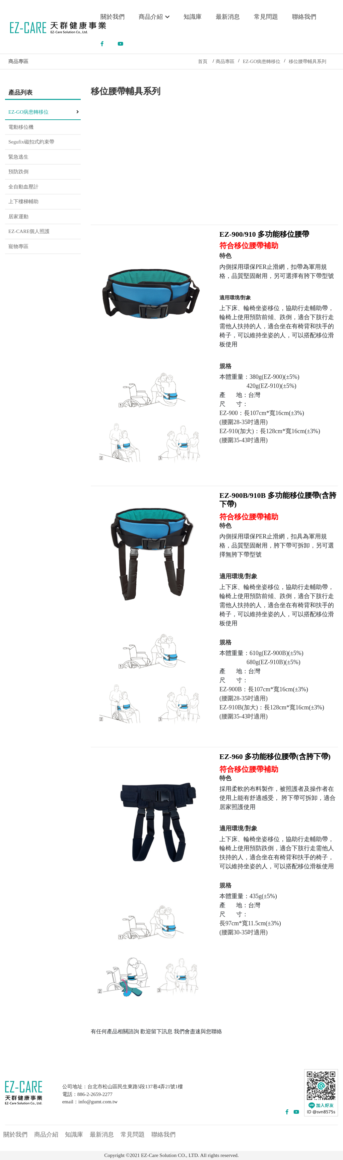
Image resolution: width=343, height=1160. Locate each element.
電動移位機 (20, 127)
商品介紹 (154, 16)
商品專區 (225, 61)
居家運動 (18, 216)
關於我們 (112, 16)
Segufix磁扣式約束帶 (31, 141)
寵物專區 (18, 246)
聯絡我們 (304, 16)
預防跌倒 (18, 171)
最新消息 (228, 16)
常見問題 (266, 16)
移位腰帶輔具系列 (307, 61)
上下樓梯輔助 (23, 201)
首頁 (202, 61)
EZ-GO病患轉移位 (261, 61)
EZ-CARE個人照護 (29, 231)
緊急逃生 (18, 157)
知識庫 (193, 16)
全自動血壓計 (23, 186)
